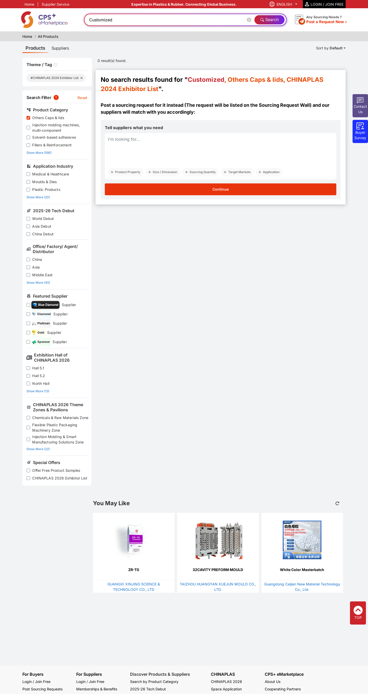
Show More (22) (38, 449)
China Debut (43, 234)
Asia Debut (41, 226)
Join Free (96, 681)
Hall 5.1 (38, 368)
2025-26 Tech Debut (148, 689)
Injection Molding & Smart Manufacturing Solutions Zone (58, 439)
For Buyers (33, 674)
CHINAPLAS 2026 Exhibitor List (59, 478)
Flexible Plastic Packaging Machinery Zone (54, 427)
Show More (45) (38, 282)
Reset (82, 97)
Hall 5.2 (38, 375)
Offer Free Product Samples (56, 470)
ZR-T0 (133, 569)
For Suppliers (89, 674)
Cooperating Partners (283, 689)
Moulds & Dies (44, 182)
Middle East (42, 275)
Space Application (226, 689)
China (37, 259)
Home (29, 4)
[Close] (250, 19)
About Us (272, 681)
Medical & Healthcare (50, 174)
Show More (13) (38, 391)
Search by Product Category (154, 681)
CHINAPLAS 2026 (226, 681)
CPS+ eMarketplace (284, 674)
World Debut (43, 218)
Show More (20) (38, 197)
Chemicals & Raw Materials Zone (60, 417)
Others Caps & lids (48, 117)
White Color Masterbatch (302, 569)
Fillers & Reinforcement (51, 145)
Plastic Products (46, 189)
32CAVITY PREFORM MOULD (218, 569)
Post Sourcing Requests (42, 689)
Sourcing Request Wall (284, 105)
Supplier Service (55, 4)
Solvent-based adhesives (54, 137)
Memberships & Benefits (96, 689)
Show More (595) (39, 153)
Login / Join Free (36, 681)
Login (80, 681)
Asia (36, 267)
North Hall (40, 383)
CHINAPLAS (223, 674)
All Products (48, 36)
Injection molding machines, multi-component (56, 127)
